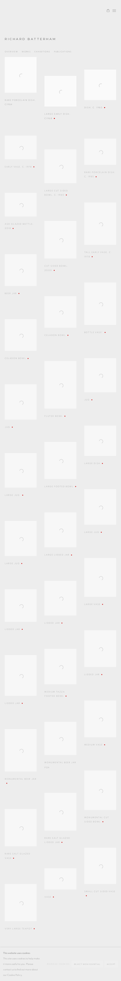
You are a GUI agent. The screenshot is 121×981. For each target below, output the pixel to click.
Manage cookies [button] (58, 964)
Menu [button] (114, 10)
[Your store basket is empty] (108, 10)
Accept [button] (111, 964)
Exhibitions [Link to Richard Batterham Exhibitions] (42, 52)
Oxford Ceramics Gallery (19, 10)
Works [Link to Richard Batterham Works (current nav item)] (26, 52)
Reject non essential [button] (87, 964)
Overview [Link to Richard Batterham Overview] (11, 52)
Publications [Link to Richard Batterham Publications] (63, 52)
